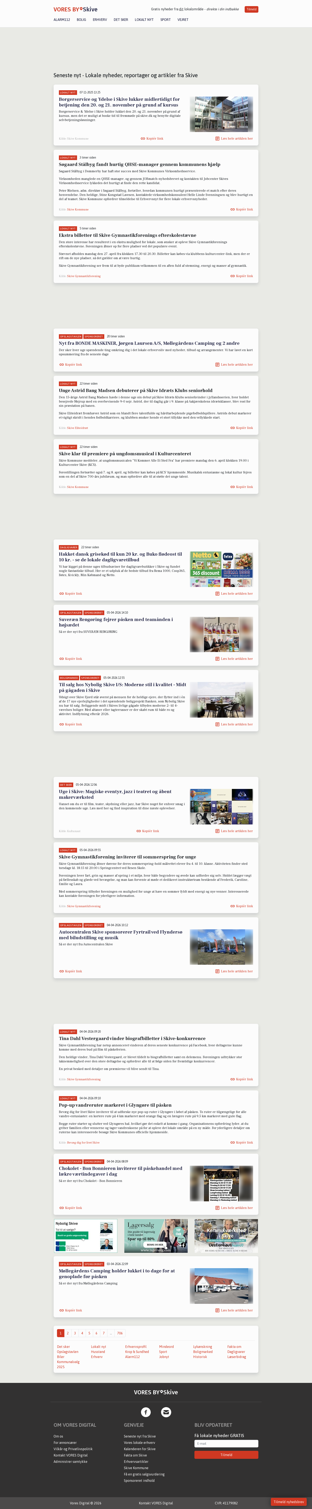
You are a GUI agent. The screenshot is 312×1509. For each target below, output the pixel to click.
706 (120, 1333)
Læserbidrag (236, 1357)
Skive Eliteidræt (77, 428)
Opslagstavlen (67, 1352)
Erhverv (100, 20)
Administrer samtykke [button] (70, 1461)
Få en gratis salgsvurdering (144, 1474)
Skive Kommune (78, 210)
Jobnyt (164, 1357)
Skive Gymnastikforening (84, 276)
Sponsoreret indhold (139, 1480)
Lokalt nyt (144, 20)
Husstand (98, 1352)
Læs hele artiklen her (237, 138)
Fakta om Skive (135, 1455)
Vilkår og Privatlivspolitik (73, 1449)
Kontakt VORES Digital (71, 1455)
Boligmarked (203, 1352)
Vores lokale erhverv (139, 1442)
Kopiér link (155, 138)
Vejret (183, 20)
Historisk (200, 1357)
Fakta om (234, 1347)
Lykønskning (202, 1347)
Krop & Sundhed (137, 1352)
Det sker (121, 20)
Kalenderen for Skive (140, 1449)
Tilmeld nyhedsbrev (289, 1502)
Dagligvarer (236, 1352)
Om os (58, 1436)
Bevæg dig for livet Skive (83, 1143)
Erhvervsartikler (136, 1461)
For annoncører (65, 1442)
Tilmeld (251, 9)
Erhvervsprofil (136, 1347)
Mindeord (166, 1347)
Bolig (81, 20)
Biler (60, 1357)
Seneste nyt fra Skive (140, 1436)
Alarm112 (62, 20)
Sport (165, 20)
